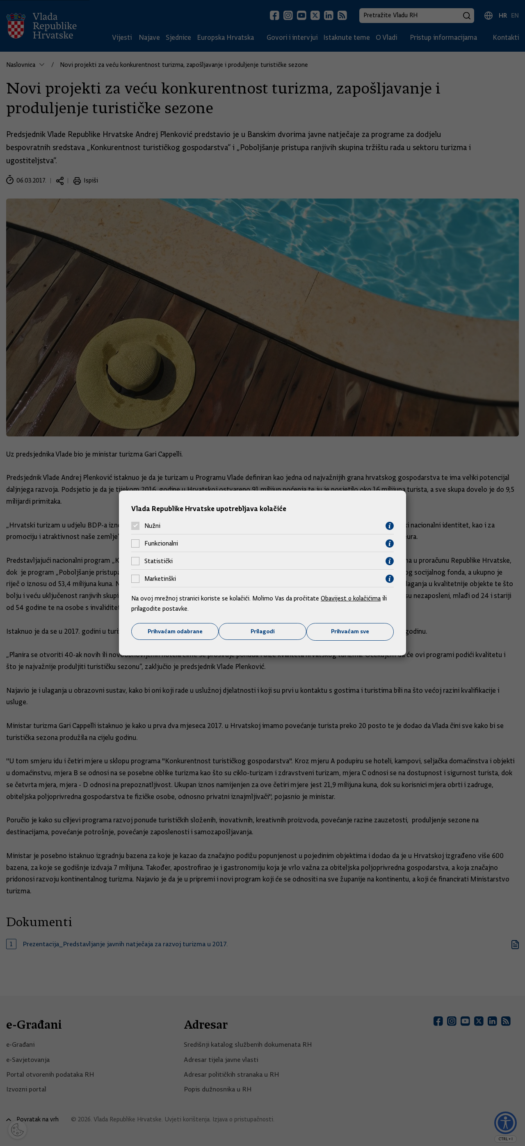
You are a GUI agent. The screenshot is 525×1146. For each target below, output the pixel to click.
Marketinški (160, 578)
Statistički (158, 561)
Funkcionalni (161, 543)
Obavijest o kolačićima (351, 598)
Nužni (152, 526)
